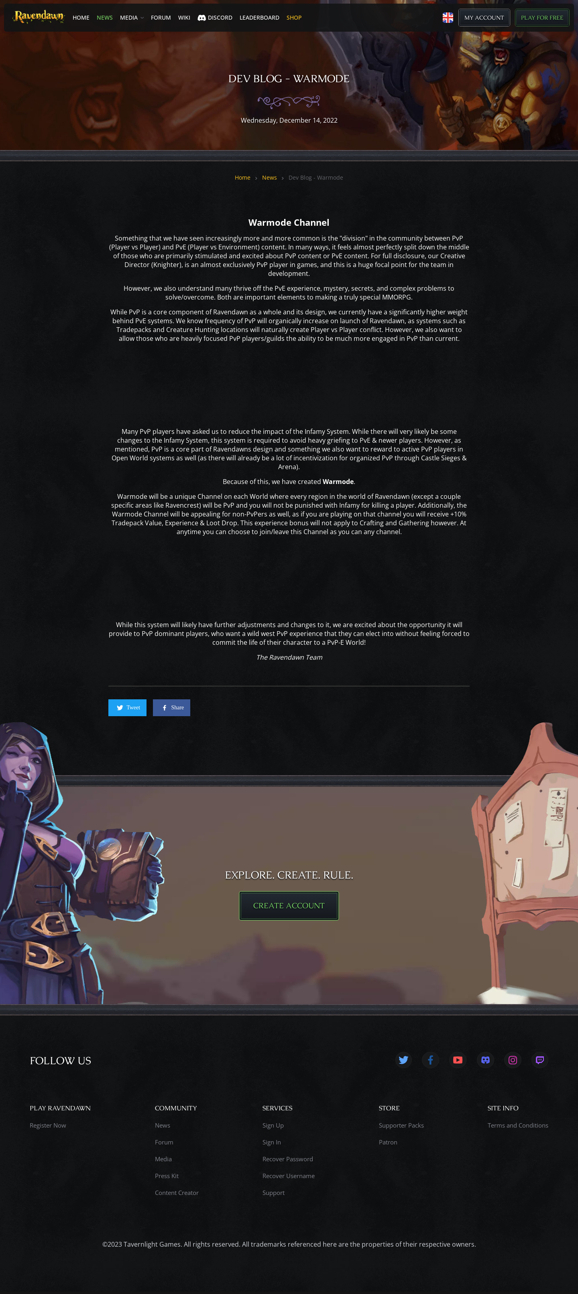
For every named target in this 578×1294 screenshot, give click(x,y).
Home (81, 17)
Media (129, 17)
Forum (161, 17)
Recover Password (288, 1161)
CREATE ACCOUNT (289, 907)
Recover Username (289, 1178)
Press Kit (167, 1178)
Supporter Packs (401, 1128)
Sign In (272, 1144)
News (105, 17)
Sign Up (273, 1128)
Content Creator (177, 1195)
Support (274, 1195)
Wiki (184, 17)
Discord (214, 17)
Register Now (48, 1128)
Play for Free (542, 17)
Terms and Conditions (518, 1128)
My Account (484, 17)
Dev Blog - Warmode (316, 177)
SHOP (294, 17)
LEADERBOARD (259, 17)
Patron (388, 1144)
